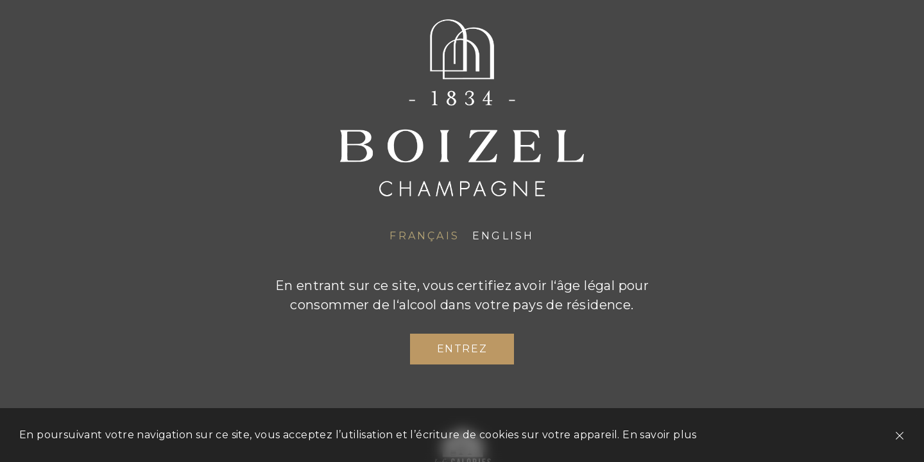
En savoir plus (659, 435)
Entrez (462, 349)
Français (424, 236)
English (503, 236)
